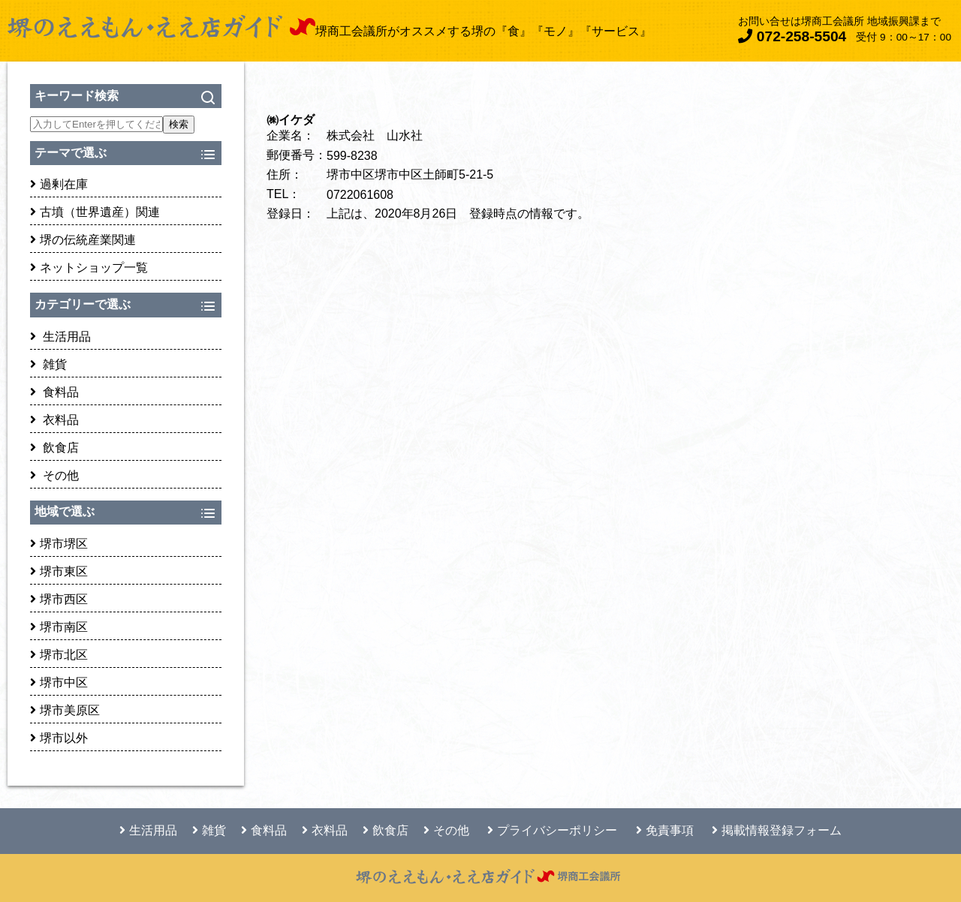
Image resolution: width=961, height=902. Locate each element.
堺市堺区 (59, 543)
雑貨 (48, 364)
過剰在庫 (59, 184)
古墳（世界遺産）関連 (95, 212)
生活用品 (60, 336)
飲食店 (54, 447)
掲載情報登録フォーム (777, 830)
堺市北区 (59, 654)
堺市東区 (59, 571)
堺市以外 (59, 738)
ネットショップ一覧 (89, 267)
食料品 (54, 392)
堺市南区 (59, 627)
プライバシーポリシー (552, 830)
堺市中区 (59, 682)
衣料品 (54, 419)
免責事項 (665, 830)
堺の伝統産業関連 (83, 239)
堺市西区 (59, 599)
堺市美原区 (65, 710)
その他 (54, 475)
